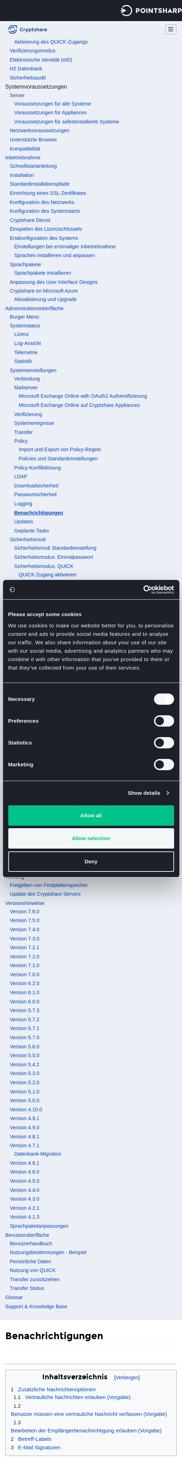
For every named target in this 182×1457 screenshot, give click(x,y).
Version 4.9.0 (24, 1127)
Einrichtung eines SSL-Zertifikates (48, 193)
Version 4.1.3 (24, 1217)
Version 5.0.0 (24, 1100)
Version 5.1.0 (24, 1091)
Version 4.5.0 (24, 1181)
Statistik (23, 361)
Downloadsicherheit (36, 485)
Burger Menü (24, 317)
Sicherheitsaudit (28, 78)
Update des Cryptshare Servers (45, 894)
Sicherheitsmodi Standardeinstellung (55, 548)
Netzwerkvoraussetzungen (40, 130)
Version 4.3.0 (24, 1199)
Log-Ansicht (27, 343)
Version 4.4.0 (24, 1190)
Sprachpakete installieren (42, 273)
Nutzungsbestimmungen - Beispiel (48, 1252)
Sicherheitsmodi (28, 539)
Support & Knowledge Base (36, 1306)
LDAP (20, 476)
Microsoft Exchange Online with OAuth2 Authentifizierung (83, 396)
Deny (91, 861)
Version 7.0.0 (24, 974)
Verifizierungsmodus (33, 50)
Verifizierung (28, 414)
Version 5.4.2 (24, 1064)
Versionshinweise (24, 903)
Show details (144, 793)
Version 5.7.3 (24, 1010)
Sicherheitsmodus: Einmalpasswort (53, 557)
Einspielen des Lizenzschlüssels (46, 229)
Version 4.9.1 (24, 1118)
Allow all (91, 815)
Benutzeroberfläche (27, 1235)
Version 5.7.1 (24, 1028)
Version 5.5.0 (24, 1055)
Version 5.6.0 (24, 1046)
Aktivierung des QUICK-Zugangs (51, 42)
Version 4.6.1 (24, 1163)
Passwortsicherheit (35, 494)
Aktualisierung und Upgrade (45, 299)
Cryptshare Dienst (30, 220)
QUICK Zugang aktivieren (47, 574)
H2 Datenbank (26, 68)
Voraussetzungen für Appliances (50, 112)
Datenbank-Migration (37, 1154)
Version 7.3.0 (24, 938)
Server (17, 95)
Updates (23, 521)
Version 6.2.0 (24, 983)
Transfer (23, 432)
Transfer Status (27, 1288)
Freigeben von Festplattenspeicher (49, 885)
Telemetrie (25, 352)
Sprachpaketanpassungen (39, 1226)
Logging (23, 503)
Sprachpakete (25, 264)
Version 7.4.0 (24, 929)
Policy (20, 441)
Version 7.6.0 (24, 911)
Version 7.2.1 (24, 947)
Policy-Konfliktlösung (37, 468)
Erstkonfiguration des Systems (44, 238)
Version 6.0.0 (24, 1001)
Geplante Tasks (31, 530)
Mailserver (25, 387)
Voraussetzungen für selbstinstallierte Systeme (66, 121)
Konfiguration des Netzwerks (42, 202)
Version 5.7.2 (24, 1019)
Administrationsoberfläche (34, 308)
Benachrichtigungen (38, 513)
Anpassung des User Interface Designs (54, 282)
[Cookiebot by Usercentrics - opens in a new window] (143, 589)
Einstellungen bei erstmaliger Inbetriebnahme (65, 246)
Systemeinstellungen (33, 370)
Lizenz (21, 334)
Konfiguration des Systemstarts (45, 211)
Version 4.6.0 (24, 1172)
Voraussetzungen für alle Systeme (52, 104)
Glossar (14, 1297)
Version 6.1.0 (24, 992)
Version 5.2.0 (24, 1082)
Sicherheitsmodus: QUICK (43, 566)
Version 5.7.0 (24, 1037)
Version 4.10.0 (26, 1109)
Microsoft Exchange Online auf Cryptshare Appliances (79, 405)
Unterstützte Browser (33, 139)
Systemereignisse (34, 423)
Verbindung (27, 379)
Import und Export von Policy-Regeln (60, 449)
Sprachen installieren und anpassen (54, 255)
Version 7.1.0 (24, 965)
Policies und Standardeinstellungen (58, 458)
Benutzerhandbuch (31, 1243)
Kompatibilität (25, 149)
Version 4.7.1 (24, 1145)
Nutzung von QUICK (33, 1270)
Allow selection (91, 838)
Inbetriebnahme (22, 157)
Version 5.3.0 (24, 1073)
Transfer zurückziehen (35, 1279)
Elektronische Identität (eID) (41, 60)
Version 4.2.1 (24, 1208)
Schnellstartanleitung (33, 166)
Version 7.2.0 (24, 956)
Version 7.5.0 (24, 920)
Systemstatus (25, 325)
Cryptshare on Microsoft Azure (44, 291)
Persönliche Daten (30, 1261)
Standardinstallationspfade (40, 184)
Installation (22, 175)
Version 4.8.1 (24, 1136)
